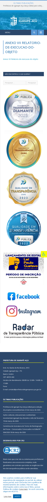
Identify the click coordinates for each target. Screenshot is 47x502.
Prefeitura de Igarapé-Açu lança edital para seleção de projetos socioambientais (24, 6)
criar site (18, 459)
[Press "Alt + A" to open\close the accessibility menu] (44, 254)
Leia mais (23, 489)
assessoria (20, 462)
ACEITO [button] (17, 496)
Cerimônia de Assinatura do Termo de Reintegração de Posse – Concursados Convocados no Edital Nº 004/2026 (22, 429)
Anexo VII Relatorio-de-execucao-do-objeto (20, 59)
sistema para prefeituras (33, 459)
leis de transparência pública (14, 468)
